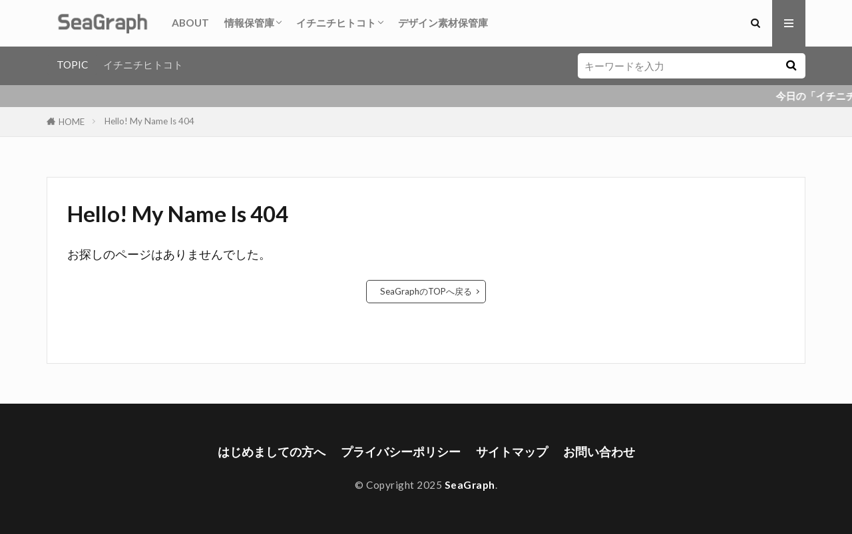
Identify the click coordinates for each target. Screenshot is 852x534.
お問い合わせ (599, 452)
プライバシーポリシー (401, 452)
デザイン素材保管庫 (443, 23)
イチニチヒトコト (336, 23)
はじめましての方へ (271, 452)
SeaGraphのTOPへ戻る (426, 291)
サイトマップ (512, 452)
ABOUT (190, 23)
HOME (72, 121)
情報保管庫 (249, 23)
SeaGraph (470, 485)
